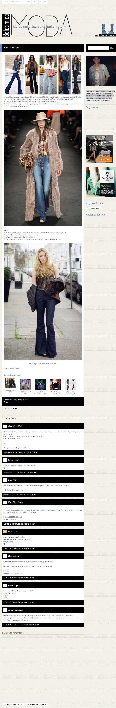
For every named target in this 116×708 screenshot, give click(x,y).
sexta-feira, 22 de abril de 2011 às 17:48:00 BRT (20, 472)
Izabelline (12, 480)
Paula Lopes (13, 585)
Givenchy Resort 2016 (11, 385)
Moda (15, 408)
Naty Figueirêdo (15, 502)
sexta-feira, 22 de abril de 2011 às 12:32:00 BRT (20, 452)
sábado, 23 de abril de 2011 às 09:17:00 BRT (19, 524)
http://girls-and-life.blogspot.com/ (14, 448)
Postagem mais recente (36, 705)
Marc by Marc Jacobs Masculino (71, 387)
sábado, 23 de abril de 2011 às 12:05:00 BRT (19, 578)
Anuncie (43, 2)
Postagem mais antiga (13, 705)
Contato (26, 2)
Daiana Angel (14, 556)
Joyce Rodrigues (15, 610)
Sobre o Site (15, 2)
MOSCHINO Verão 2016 (26, 387)
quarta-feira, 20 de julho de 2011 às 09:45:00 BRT (21, 625)
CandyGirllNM (14, 426)
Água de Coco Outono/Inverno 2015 (40, 387)
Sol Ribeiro (13, 460)
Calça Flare (11, 47)
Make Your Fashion (9, 593)
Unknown (12, 531)
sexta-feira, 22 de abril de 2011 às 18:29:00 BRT (20, 495)
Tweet (6, 402)
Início (5, 2)
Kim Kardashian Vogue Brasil (56, 387)
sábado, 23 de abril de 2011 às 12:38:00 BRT (19, 602)
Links (35, 2)
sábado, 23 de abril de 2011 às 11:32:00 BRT (19, 548)
